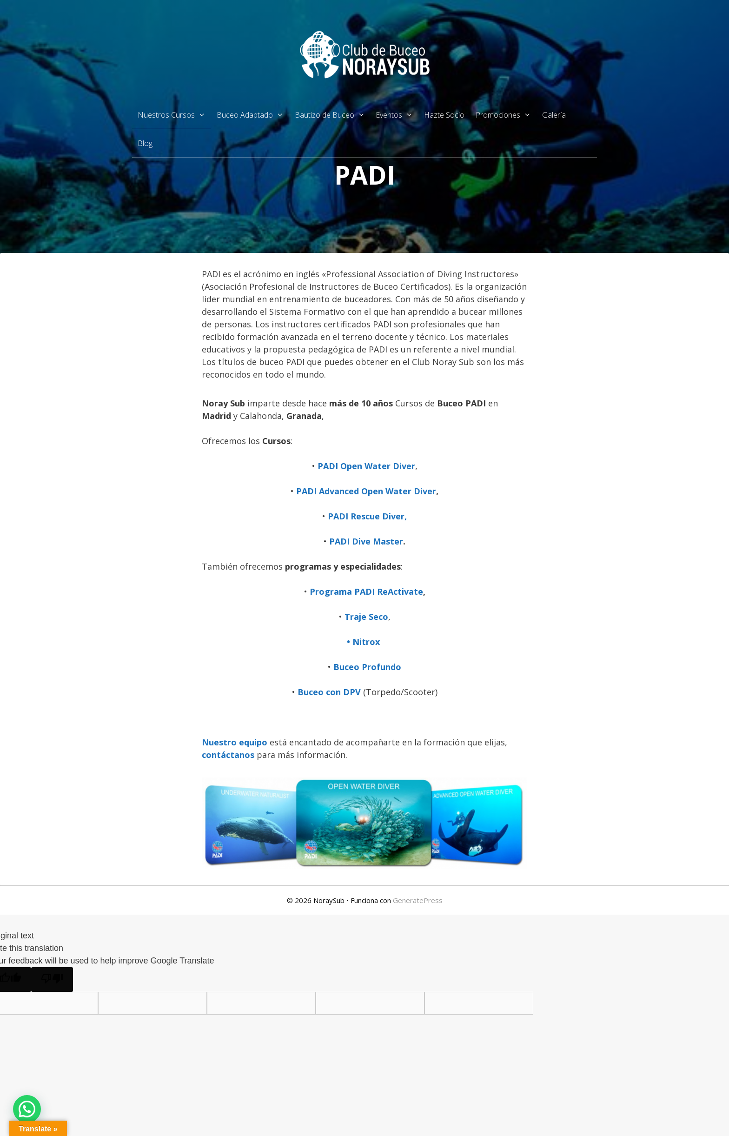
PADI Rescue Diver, (367, 516)
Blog (145, 143)
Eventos (397, 115)
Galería (554, 115)
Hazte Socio (444, 115)
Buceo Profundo (367, 666)
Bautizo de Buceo (333, 115)
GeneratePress (418, 900)
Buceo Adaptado (253, 115)
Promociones (506, 115)
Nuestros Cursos (174, 115)
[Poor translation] (52, 979)
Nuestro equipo (234, 742)
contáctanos (229, 754)
